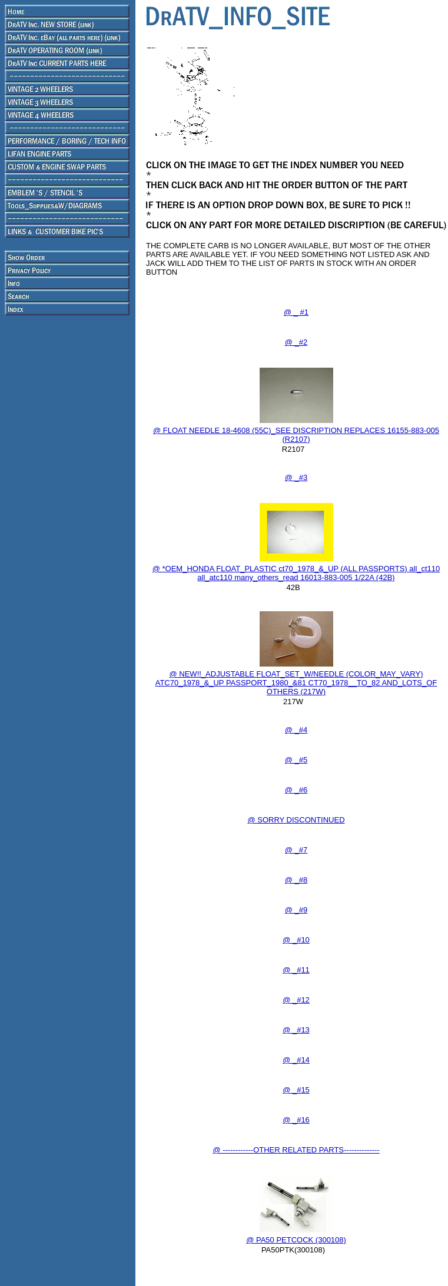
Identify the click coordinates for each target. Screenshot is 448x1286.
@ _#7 (296, 849)
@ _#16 (296, 1119)
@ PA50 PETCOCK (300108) (296, 1239)
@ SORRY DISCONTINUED (295, 819)
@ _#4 (296, 729)
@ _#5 (296, 759)
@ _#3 (296, 477)
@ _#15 (296, 1089)
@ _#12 (296, 999)
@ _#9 (296, 909)
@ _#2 (296, 342)
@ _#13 (296, 1029)
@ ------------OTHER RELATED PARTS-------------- (296, 1149)
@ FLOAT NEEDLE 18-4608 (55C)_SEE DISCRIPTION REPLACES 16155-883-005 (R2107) (296, 435)
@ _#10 (296, 939)
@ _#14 (296, 1059)
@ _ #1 (296, 312)
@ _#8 (296, 879)
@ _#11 (296, 969)
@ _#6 (296, 789)
